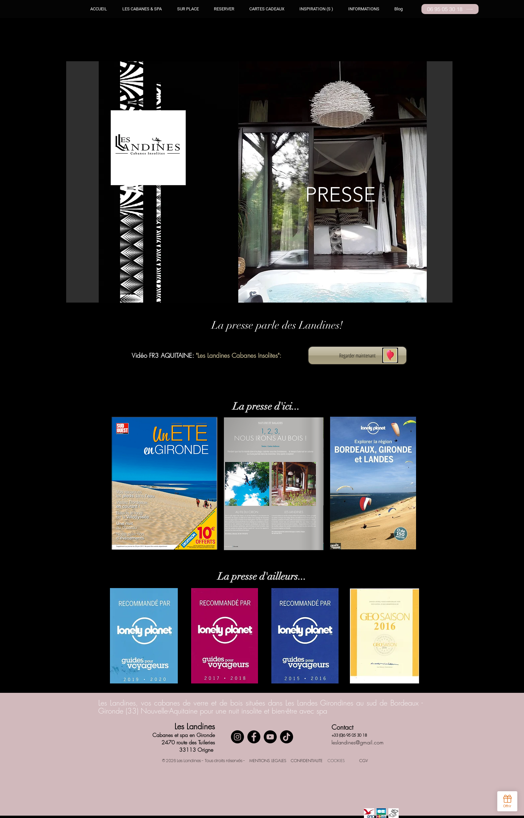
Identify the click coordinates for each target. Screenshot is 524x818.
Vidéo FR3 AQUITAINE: (164, 355)
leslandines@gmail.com (358, 742)
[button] (316, 9)
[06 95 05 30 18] (450, 9)
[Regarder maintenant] (357, 355)
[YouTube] (270, 736)
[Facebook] (253, 736)
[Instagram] (237, 736)
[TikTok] (286, 736)
